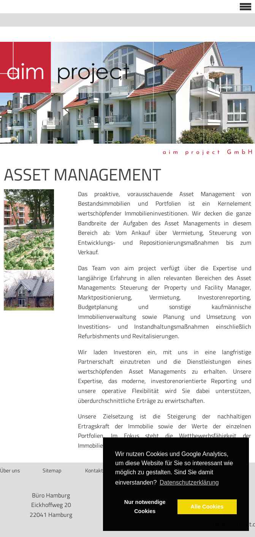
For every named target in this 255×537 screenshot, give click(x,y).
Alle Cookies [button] (207, 507)
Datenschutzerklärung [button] (189, 482)
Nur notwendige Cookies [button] (145, 506)
